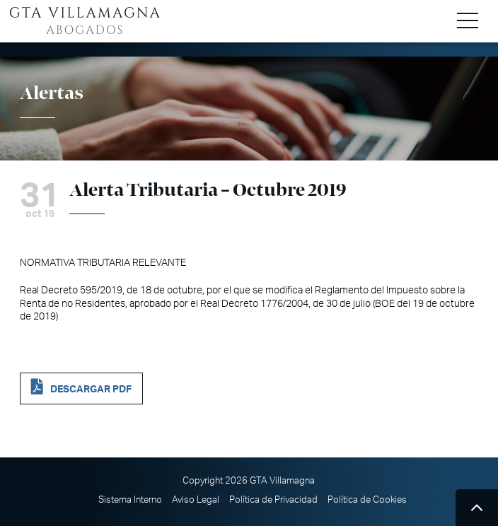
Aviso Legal (195, 500)
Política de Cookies (367, 500)
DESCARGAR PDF (91, 389)
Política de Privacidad (273, 500)
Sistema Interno (130, 500)
